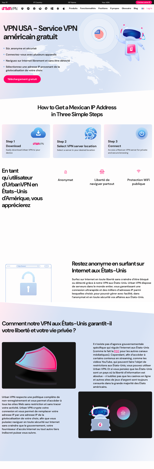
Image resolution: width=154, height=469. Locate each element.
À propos (114, 8)
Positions (103, 8)
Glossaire (126, 8)
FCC (116, 351)
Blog (136, 8)
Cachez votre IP (143, 2)
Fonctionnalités (88, 8)
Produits (73, 8)
